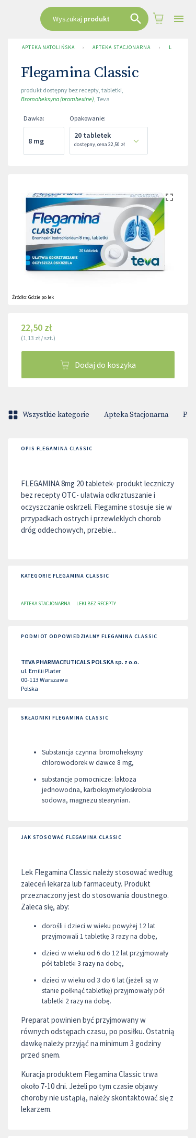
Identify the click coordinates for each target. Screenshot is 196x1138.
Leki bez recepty (96, 603)
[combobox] (94, 19)
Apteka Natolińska (48, 47)
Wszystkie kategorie (50, 414)
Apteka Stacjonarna (121, 47)
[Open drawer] (178, 19)
